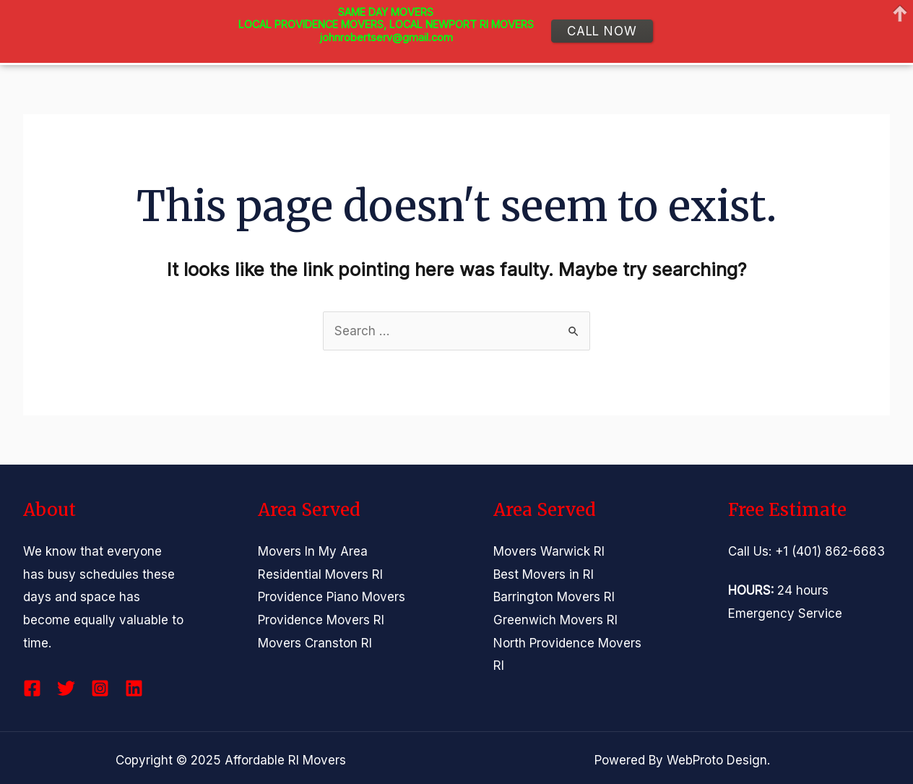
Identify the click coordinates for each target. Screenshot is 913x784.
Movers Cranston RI (315, 643)
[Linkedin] (134, 688)
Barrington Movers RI (554, 597)
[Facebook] (32, 688)
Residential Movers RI (320, 574)
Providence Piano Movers (331, 597)
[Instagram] (100, 688)
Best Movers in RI (543, 574)
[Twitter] (66, 688)
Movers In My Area (313, 551)
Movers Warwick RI (549, 551)
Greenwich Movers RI (555, 620)
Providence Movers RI (321, 620)
